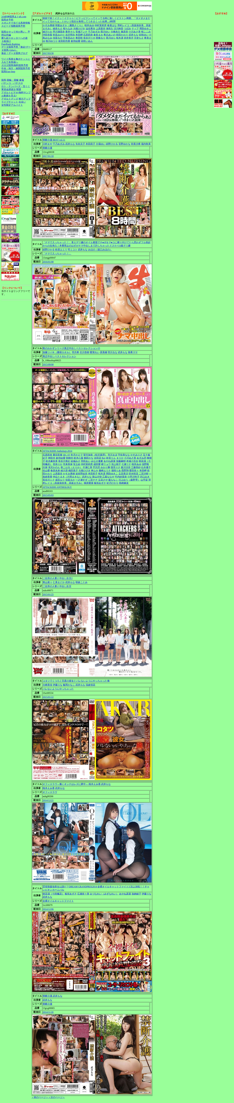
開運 (18, 89)
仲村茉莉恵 (101, 25)
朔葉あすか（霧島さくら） (69, 25)
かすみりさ (136, 455)
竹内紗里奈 (121, 476)
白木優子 (146, 467)
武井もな (133, 34)
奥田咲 (79, 38)
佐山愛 (46, 470)
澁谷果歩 (90, 28)
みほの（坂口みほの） (100, 249)
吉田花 (97, 458)
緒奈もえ (57, 28)
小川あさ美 (135, 31)
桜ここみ (146, 31)
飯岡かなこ (69, 685)
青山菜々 (47, 582)
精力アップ (25, 98)
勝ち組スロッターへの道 (14, 38)
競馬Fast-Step (8, 71)
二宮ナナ (93, 480)
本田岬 (79, 34)
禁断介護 (47, 148)
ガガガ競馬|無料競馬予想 (14, 65)
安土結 (76, 464)
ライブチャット (9, 102)
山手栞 (144, 480)
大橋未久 (115, 31)
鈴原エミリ (61, 249)
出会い (22, 102)
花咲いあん (87, 41)
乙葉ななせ (108, 476)
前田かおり (122, 34)
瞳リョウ (106, 464)
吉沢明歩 (70, 34)
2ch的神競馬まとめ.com (13, 16)
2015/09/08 (48, 364)
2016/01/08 (48, 261)
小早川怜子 (133, 476)
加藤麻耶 (121, 461)
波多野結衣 (81, 473)
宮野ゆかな (124, 144)
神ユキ (94, 470)
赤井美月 (128, 38)
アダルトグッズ (9, 98)
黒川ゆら (111, 38)
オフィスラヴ (50, 792)
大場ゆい (100, 144)
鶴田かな (88, 458)
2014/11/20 (48, 1012)
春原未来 (55, 470)
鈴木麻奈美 (52, 461)
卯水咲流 (133, 473)
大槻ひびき (79, 28)
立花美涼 (123, 473)
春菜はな (112, 25)
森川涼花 (125, 467)
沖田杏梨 (47, 34)
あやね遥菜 (110, 461)
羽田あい (85, 461)
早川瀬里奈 (59, 31)
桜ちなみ (68, 28)
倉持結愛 (75, 41)
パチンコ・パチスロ (12, 83)
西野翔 (125, 470)
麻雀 (21, 80)
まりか (120, 458)
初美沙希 (136, 144)
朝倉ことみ (81, 582)
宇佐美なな (124, 455)
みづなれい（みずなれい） (104, 894)
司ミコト (72, 249)
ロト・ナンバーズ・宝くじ (15, 86)
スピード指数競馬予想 (13, 26)
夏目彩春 (57, 455)
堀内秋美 (146, 144)
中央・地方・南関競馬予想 (15, 68)
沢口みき (145, 476)
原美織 (103, 352)
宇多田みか (69, 38)
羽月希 (75, 352)
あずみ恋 (141, 458)
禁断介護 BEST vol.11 (54, 140)
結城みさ (75, 461)
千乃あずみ (94, 31)
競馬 (3, 80)
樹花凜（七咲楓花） (53, 894)
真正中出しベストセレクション (59, 356)
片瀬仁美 (87, 467)
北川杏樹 (84, 352)
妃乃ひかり (112, 483)
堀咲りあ (116, 470)
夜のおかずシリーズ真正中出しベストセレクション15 (71, 348)
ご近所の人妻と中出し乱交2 (58, 578)
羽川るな (112, 352)
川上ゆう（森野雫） (129, 480)
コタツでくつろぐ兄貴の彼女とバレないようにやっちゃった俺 (76, 681)
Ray (104, 458)
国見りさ (115, 467)
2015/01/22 (48, 697)
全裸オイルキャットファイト (58, 901)
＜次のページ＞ (56, 1097)
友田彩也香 (64, 41)
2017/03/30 (48, 53)
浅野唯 (145, 464)
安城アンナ (81, 31)
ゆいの (66, 455)
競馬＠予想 (7, 19)
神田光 (51, 458)
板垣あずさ (100, 483)
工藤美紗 (136, 467)
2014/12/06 (48, 909)
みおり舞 (105, 467)
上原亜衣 (100, 28)
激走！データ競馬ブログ (14, 53)
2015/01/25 (48, 594)
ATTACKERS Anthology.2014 (57, 451)
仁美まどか (59, 582)
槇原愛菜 (88, 483)
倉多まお (98, 34)
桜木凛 (119, 38)
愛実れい (94, 352)
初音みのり (59, 34)
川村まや (47, 144)
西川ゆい (105, 31)
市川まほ (112, 455)
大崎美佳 (47, 685)
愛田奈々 (134, 470)
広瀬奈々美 (83, 894)
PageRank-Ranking (10, 44)
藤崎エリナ (105, 470)
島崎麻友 (124, 483)
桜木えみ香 (49, 788)
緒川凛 (64, 470)
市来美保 (68, 464)
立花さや (103, 480)
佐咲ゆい (143, 34)
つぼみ (127, 28)
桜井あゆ (89, 25)
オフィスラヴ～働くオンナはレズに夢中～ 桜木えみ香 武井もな (77, 784)
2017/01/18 (48, 156)
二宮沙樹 (143, 473)
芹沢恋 (96, 467)
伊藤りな (57, 685)
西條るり (100, 38)
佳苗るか (57, 38)
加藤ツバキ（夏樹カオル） (57, 352)
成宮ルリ (60, 480)
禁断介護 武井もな (52, 996)
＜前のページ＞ (39, 1097)
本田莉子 (90, 144)
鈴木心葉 (78, 458)
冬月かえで (77, 455)
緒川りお (47, 31)
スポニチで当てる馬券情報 (15, 23)
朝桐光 (69, 458)
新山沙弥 (97, 476)
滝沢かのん (54, 467)
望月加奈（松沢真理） (95, 455)
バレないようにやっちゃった (58, 689)
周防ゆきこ (145, 28)
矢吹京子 (80, 144)
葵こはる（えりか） (71, 467)
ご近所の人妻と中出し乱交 (57, 586)
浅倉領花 (90, 685)
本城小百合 (132, 461)
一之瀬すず (81, 480)
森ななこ (113, 480)
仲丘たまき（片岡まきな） (67, 476)
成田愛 (97, 464)
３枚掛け (6, 41)
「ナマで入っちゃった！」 (57, 253)
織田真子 (73, 470)
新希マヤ (133, 352)
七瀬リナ (126, 464)
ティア (135, 28)
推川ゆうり (52, 41)
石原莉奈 (88, 34)
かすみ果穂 (49, 25)
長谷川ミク (49, 480)
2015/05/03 (48, 495)
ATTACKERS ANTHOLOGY (57, 487)
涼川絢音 (118, 28)
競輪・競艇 (13, 80)
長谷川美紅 (64, 461)
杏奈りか (57, 464)
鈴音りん (111, 458)
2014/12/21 (48, 800)
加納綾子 (136, 894)
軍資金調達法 (8, 89)
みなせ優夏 (97, 461)
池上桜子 (116, 464)
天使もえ (139, 38)
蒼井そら (70, 31)
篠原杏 (124, 31)
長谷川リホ (89, 38)
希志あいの (110, 34)
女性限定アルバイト (12, 105)
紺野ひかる (112, 144)
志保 (45, 467)
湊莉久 (109, 28)
